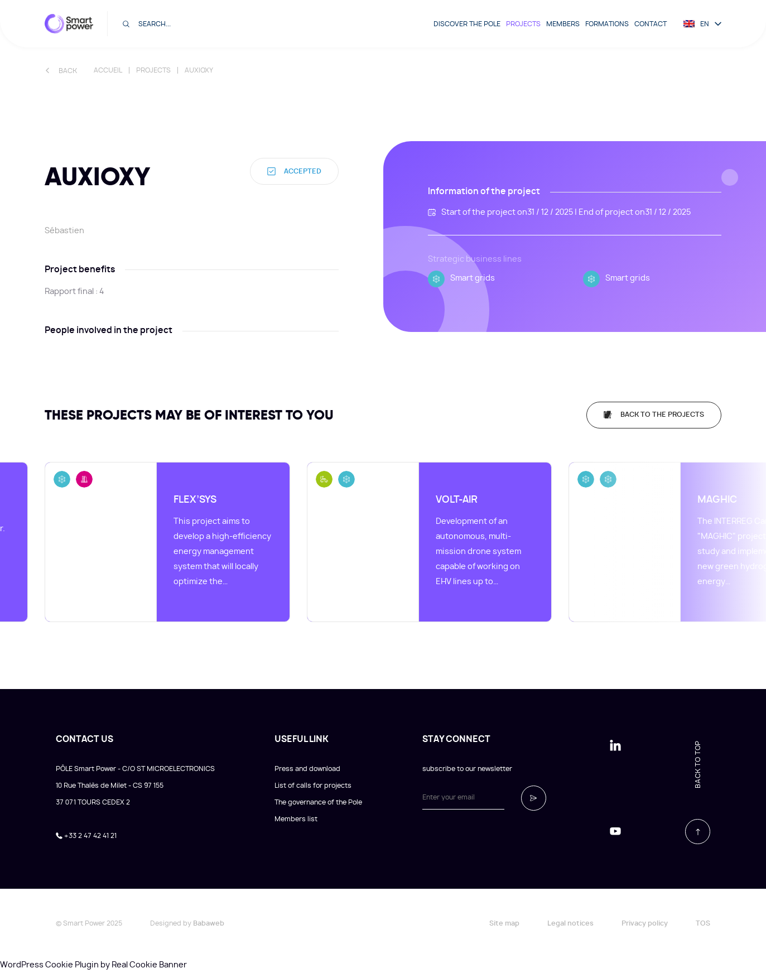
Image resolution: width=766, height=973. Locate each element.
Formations (607, 24)
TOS (703, 923)
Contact (650, 24)
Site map (504, 923)
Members (563, 24)
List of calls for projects (312, 785)
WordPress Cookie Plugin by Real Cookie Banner (93, 965)
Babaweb (208, 923)
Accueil (108, 70)
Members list (295, 819)
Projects (523, 24)
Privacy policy (645, 923)
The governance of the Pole (318, 802)
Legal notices (570, 923)
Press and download (307, 768)
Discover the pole (466, 24)
